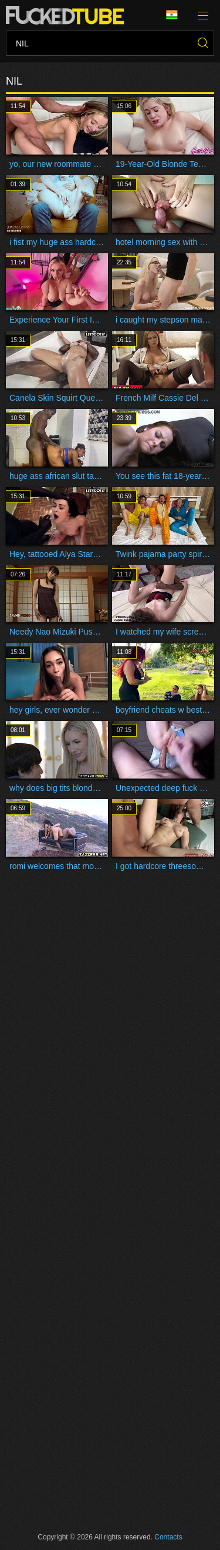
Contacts (168, 1537)
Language (172, 15)
